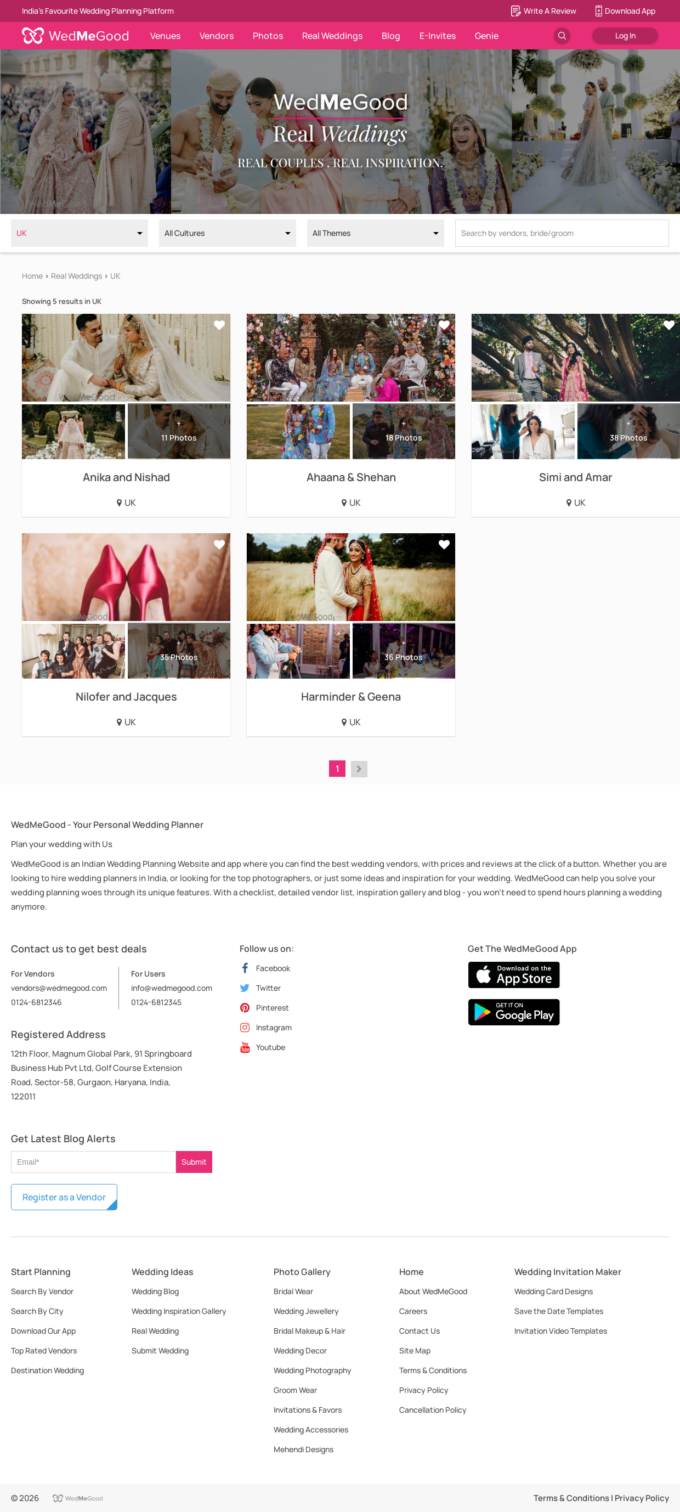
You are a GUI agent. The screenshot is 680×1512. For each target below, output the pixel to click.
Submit (194, 1161)
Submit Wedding (160, 1350)
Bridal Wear (293, 1291)
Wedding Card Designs (553, 1291)
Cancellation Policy (433, 1409)
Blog (391, 36)
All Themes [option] (331, 233)
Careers (413, 1311)
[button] (359, 769)
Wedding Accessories (311, 1429)
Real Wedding (155, 1330)
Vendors (217, 36)
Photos (268, 36)
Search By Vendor (42, 1291)
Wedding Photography (313, 1370)
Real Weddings (332, 36)
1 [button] (337, 769)
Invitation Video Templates (560, 1330)
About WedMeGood (433, 1291)
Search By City (37, 1311)
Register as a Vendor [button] (64, 1197)
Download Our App (43, 1330)
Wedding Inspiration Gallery (179, 1311)
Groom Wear (295, 1390)
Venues (165, 36)
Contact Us (419, 1330)
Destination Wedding (47, 1370)
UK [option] (21, 233)
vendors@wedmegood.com (59, 988)
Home (32, 275)
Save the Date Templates (558, 1311)
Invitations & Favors (308, 1409)
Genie (486, 36)
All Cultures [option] (185, 233)
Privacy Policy (424, 1390)
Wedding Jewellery (306, 1311)
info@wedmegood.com (171, 988)
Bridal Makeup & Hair (309, 1330)
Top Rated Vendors (44, 1350)
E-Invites (438, 36)
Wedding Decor (300, 1350)
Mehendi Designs (303, 1449)
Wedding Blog (155, 1291)
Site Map (414, 1350)
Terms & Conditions (433, 1370)
